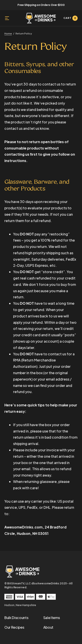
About (48, 627)
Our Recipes (14, 627)
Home (8, 33)
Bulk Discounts (16, 617)
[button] (7, 18)
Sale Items (51, 617)
